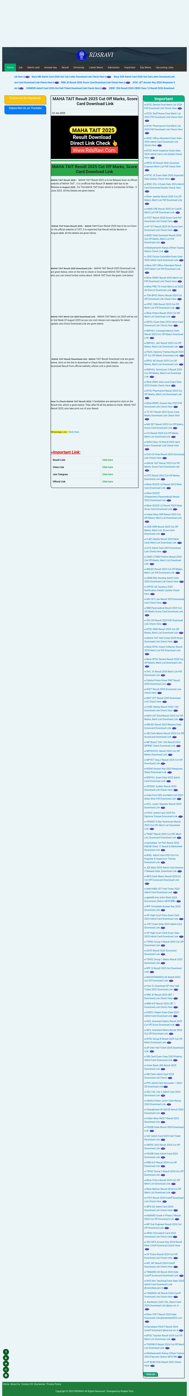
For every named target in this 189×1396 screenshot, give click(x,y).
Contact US (27, 1384)
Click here (107, 460)
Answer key (50, 67)
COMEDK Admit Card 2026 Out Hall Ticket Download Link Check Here (58, 88)
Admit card (33, 67)
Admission (113, 67)
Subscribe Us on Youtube (25, 108)
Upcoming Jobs (164, 67)
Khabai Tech (127, 1391)
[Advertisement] (94, 25)
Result (65, 67)
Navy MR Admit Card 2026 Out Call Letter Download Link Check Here (63, 76)
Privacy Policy (53, 1384)
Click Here (74, 432)
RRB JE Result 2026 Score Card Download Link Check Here (87, 82)
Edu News (145, 67)
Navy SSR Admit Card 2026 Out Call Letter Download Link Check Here (145, 76)
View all (150, 1374)
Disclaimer (39, 1384)
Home (10, 67)
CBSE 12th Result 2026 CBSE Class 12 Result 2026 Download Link (139, 88)
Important (129, 67)
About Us (15, 1384)
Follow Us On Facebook (25, 98)
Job (20, 67)
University (78, 67)
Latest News (96, 67)
